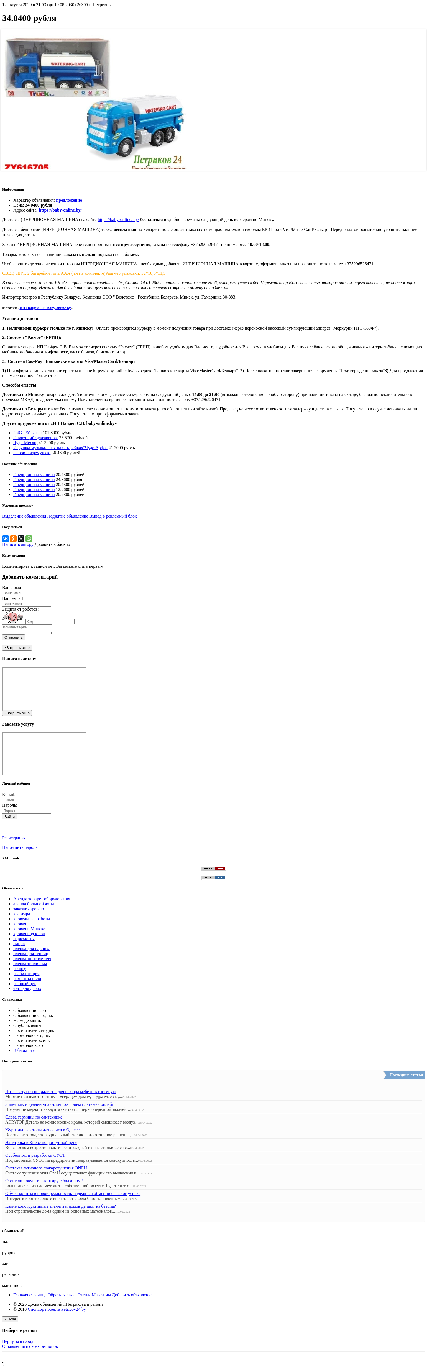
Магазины (101, 1296)
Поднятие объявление (68, 516)
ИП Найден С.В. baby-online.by (45, 308)
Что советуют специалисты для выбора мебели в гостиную (60, 1093)
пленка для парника (31, 950)
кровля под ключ (29, 935)
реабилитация (26, 975)
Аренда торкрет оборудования (41, 900)
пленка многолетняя (32, 960)
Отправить (13, 639)
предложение (69, 200)
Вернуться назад (17, 1343)
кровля (19, 925)
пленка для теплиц (30, 955)
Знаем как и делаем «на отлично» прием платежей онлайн (59, 1106)
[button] (4, 828)
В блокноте (24, 1052)
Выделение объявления (24, 516)
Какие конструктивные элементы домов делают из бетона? (60, 1208)
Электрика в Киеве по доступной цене (41, 1144)
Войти (9, 818)
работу (19, 970)
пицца (19, 945)
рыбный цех (24, 985)
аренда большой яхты (33, 905)
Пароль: (9, 806)
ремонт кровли (27, 980)
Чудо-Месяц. (25, 442)
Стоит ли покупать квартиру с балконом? (44, 1182)
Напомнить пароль (19, 849)
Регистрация (14, 839)
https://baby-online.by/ (60, 210)
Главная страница (30, 1296)
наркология (24, 940)
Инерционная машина (34, 474)
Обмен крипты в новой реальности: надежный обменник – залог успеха (72, 1195)
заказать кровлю (28, 910)
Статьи (84, 1296)
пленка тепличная (30, 965)
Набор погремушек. (31, 452)
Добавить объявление (132, 1296)
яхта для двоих (27, 990)
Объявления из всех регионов (30, 1348)
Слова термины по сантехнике (33, 1118)
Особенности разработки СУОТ (35, 1157)
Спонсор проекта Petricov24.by (57, 1311)
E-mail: (9, 796)
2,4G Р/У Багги (27, 432)
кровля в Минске (29, 930)
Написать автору (18, 544)
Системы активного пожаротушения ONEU (46, 1169)
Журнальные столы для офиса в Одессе (42, 1131)
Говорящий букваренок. (35, 437)
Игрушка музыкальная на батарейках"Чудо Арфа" (60, 447)
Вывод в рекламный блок (113, 516)
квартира (21, 915)
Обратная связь (62, 1296)
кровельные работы (31, 920)
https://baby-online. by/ (118, 219)
